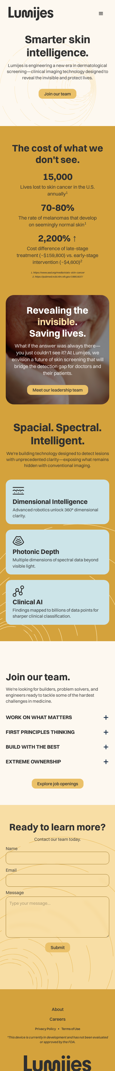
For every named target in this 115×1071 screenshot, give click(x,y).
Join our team (57, 94)
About (58, 1009)
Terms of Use (70, 1029)
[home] (29, 14)
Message (15, 892)
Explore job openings (57, 783)
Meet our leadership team (58, 390)
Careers (57, 1019)
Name (12, 848)
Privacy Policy (45, 1029)
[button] (101, 13)
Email (11, 870)
